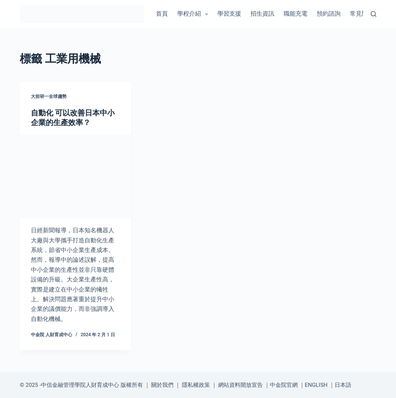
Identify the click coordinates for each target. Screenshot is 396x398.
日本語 (343, 385)
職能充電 (295, 13)
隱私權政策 (196, 385)
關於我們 (162, 385)
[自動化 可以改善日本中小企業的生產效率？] (75, 176)
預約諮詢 (329, 13)
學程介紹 (194, 14)
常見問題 (362, 13)
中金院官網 (284, 385)
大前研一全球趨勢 (49, 96)
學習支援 (229, 13)
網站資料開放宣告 (240, 385)
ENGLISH (316, 385)
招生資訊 (262, 13)
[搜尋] (373, 14)
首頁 (162, 13)
